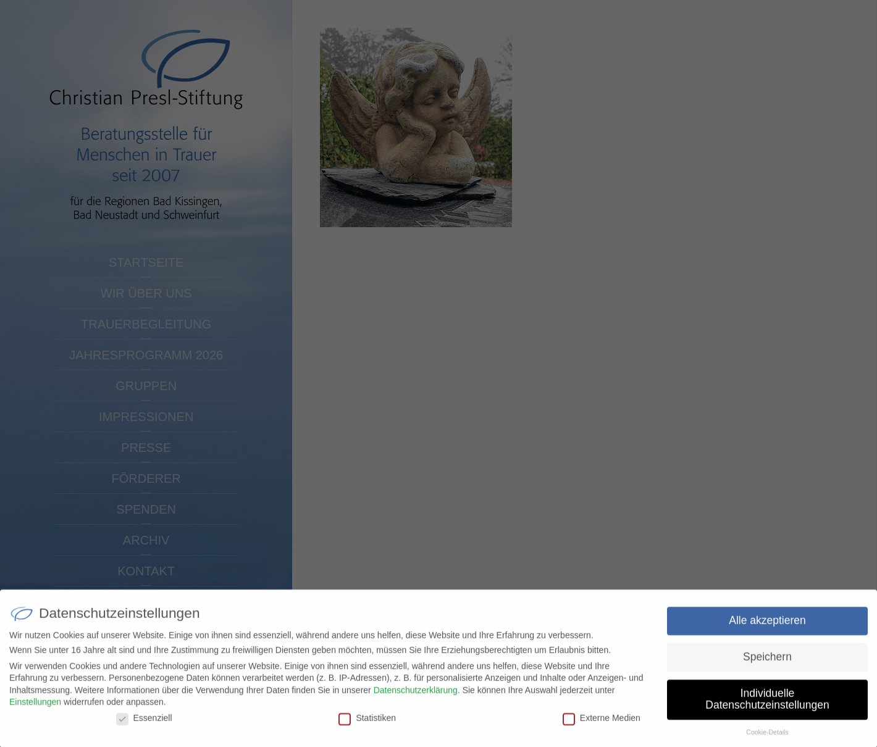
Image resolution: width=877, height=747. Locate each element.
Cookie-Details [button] (767, 737)
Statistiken (367, 723)
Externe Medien (601, 723)
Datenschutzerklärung (416, 696)
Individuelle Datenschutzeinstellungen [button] (767, 705)
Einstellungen (35, 707)
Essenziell (144, 723)
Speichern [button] (767, 662)
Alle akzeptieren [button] (767, 626)
